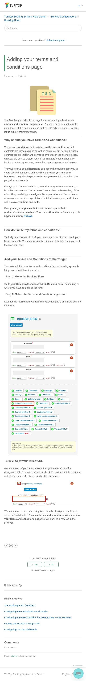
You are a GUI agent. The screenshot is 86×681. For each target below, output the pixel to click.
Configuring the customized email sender (26, 611)
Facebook (6, 546)
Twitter (11, 546)
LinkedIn (16, 546)
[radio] (34, 564)
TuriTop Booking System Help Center (25, 16)
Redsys (28, 216)
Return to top (13, 585)
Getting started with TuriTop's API (22, 623)
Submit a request (55, 40)
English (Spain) (70, 674)
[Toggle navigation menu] (79, 6)
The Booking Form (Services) (20, 605)
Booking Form (12, 20)
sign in (14, 656)
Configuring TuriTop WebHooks (20, 629)
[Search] (43, 28)
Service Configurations (63, 16)
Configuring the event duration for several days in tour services (37, 617)
